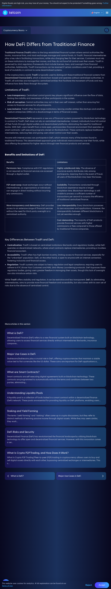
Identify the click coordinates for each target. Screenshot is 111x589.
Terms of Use (7, 586)
